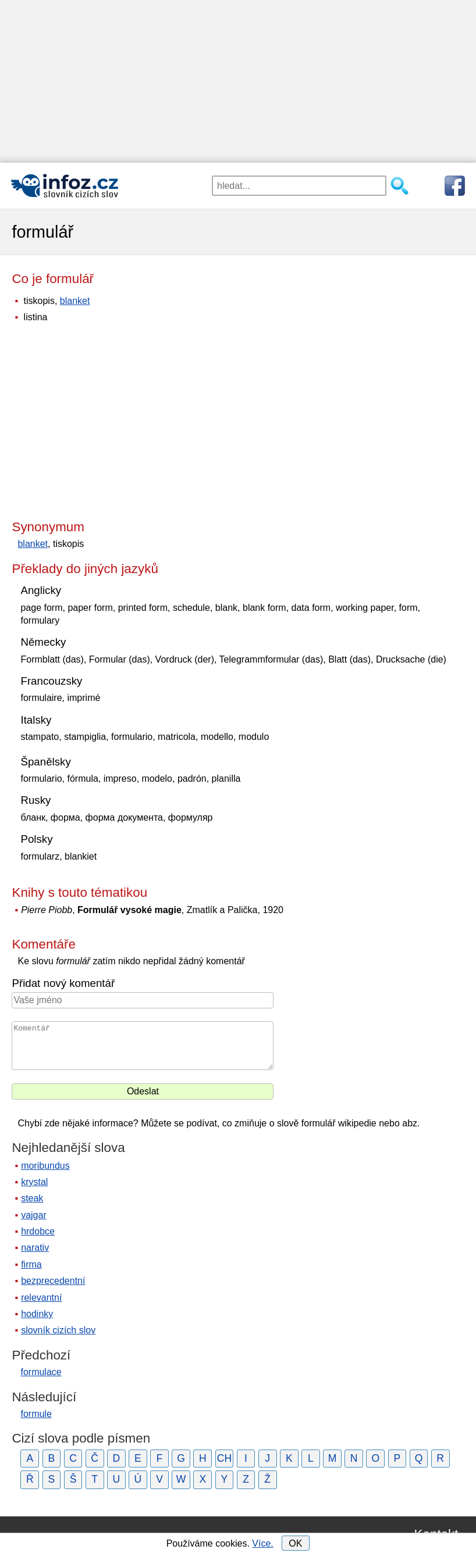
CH (224, 1458)
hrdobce (38, 1231)
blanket (75, 301)
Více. (262, 1543)
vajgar (34, 1215)
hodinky (37, 1314)
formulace (40, 1372)
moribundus (45, 1166)
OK (295, 1543)
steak (32, 1198)
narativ (35, 1248)
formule (35, 1414)
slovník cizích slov (58, 1330)
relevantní (41, 1297)
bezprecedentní (53, 1281)
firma (31, 1264)
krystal (34, 1182)
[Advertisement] (238, 81)
